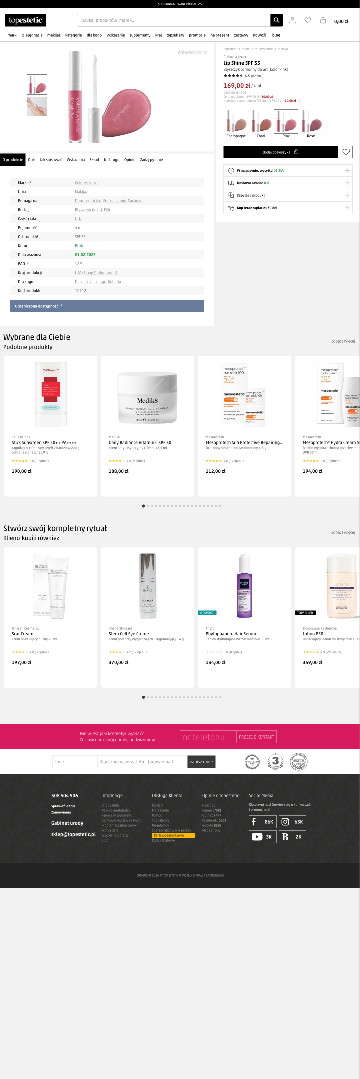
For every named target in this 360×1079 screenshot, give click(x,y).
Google (212, 825)
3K (262, 836)
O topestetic (111, 805)
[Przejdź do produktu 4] (156, 506)
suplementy (140, 35)
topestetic (230, 49)
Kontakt (157, 805)
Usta (78, 218)
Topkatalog (160, 820)
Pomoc (157, 815)
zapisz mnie (201, 761)
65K (292, 822)
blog (276, 35)
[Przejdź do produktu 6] (164, 506)
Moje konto (160, 810)
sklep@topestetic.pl (72, 834)
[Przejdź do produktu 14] (196, 506)
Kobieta (114, 281)
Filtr (107, 209)
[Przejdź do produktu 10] (180, 506)
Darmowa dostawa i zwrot (122, 820)
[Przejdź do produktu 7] (168, 506)
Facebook (214, 820)
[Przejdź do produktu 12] (188, 506)
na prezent (219, 35)
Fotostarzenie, (115, 200)
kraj (158, 35)
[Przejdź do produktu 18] (212, 506)
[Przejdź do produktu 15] (200, 506)
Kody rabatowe (163, 840)
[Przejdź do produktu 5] (160, 506)
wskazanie (116, 35)
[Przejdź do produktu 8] (172, 506)
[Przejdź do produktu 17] (208, 506)
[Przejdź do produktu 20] (220, 506)
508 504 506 (64, 795)
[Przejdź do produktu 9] (176, 506)
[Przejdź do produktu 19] (216, 506)
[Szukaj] (276, 20)
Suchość (135, 200)
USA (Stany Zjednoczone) (96, 272)
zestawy (241, 35)
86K (262, 822)
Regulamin (160, 825)
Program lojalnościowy (119, 825)
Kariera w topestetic (117, 815)
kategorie (73, 35)
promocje (197, 35)
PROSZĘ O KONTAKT (256, 737)
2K (292, 836)
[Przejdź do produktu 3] (152, 506)
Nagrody (208, 805)
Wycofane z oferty (115, 835)
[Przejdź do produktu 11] (184, 506)
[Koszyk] (338, 20)
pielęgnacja (32, 35)
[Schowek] (310, 20)
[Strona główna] (25, 20)
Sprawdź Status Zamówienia (63, 809)
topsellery (175, 35)
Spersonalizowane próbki (171, 830)
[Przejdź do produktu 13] (192, 506)
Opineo (212, 815)
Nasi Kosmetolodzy (116, 810)
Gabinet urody (67, 823)
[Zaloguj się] (295, 20)
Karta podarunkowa (169, 835)
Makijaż (81, 191)
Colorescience (87, 182)
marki (13, 35)
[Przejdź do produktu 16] (204, 506)
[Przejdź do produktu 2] (148, 506)
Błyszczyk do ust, (89, 209)
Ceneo (211, 810)
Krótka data (110, 830)
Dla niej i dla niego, (91, 281)
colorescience (263, 49)
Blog (105, 840)
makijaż (53, 35)
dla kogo (94, 35)
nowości (260, 35)
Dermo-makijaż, (88, 200)
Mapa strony (211, 830)
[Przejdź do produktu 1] (143, 506)
